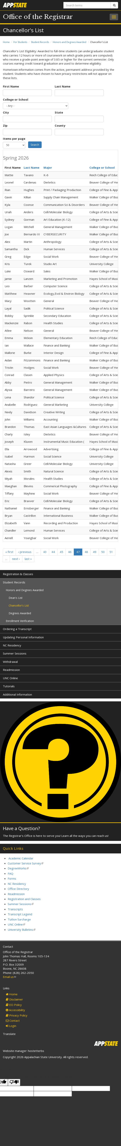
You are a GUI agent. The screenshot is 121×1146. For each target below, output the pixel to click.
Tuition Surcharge (19, 919)
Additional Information (17, 694)
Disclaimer (14, 999)
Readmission (11, 670)
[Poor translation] (14, 1082)
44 (53, 552)
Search (35, 144)
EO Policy (14, 1005)
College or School (15, 99)
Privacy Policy (16, 1015)
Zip (5, 125)
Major (48, 167)
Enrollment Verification (20, 621)
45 (61, 552)
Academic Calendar (20, 858)
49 (94, 552)
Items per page (14, 139)
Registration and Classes (24, 899)
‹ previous (24, 552)
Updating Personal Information (23, 637)
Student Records (40, 42)
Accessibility (15, 1010)
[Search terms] (87, 5)
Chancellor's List (19, 605)
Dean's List (16, 598)
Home (6, 42)
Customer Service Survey (25, 863)
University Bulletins (21, 929)
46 (69, 552)
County (60, 125)
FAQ (10, 873)
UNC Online (10, 678)
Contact (13, 1020)
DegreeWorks (18, 868)
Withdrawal (10, 662)
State (59, 112)
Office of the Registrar (38, 17)
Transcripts (15, 909)
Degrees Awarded (20, 613)
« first (9, 552)
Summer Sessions (14, 653)
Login (11, 1026)
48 (86, 552)
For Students (20, 42)
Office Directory (18, 889)
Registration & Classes (18, 574)
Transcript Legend (20, 914)
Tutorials (9, 686)
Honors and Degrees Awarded (69, 42)
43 (45, 552)
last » (28, 559)
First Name (11, 86)
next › (16, 559)
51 (111, 552)
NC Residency (12, 645)
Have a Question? (21, 828)
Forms (12, 878)
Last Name (62, 86)
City (6, 112)
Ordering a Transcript (17, 629)
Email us (9, 977)
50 (103, 552)
